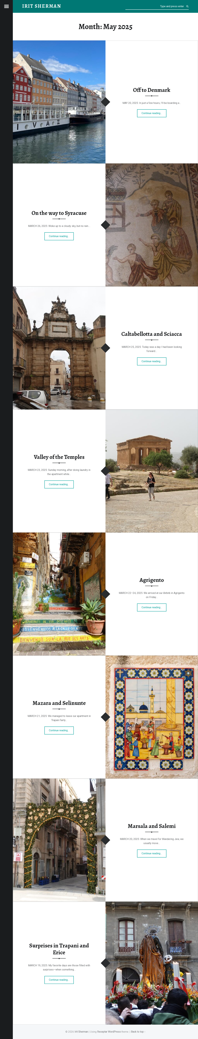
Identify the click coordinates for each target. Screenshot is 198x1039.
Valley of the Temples (59, 457)
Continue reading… (154, 112)
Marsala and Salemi (152, 826)
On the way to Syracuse (59, 213)
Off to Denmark (151, 90)
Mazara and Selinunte (59, 703)
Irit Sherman (81, 1031)
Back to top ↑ (138, 1031)
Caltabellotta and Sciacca (151, 334)
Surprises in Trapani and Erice (59, 949)
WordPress (114, 1031)
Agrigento (151, 580)
